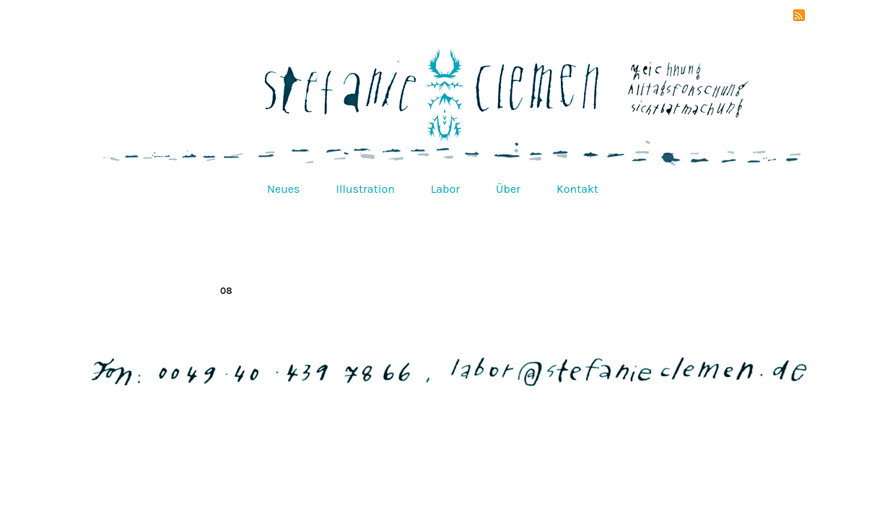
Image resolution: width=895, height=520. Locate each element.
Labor (445, 189)
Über (508, 189)
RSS (799, 15)
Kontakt (577, 189)
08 (226, 290)
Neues (283, 189)
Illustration (365, 189)
